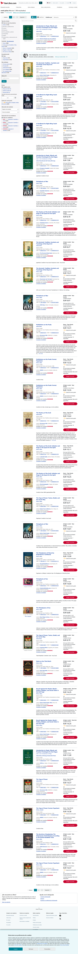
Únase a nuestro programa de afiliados (25, 918)
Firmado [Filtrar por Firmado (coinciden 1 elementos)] (5, 65)
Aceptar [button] (16, 949)
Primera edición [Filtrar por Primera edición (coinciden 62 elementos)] (7, 64)
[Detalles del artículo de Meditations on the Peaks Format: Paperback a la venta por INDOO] (28, 365)
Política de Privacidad (37, 922)
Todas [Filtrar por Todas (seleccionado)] (4, 56)
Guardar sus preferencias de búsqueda (48, 900)
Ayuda (74, 2)
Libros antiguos (31, 7)
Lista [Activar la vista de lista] (34, 17)
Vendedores (59, 7)
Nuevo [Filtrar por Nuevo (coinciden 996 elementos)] (5, 43)
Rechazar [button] (31, 949)
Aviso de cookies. (18, 945)
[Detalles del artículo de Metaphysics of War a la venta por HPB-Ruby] (28, 302)
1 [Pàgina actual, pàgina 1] (10, 17)
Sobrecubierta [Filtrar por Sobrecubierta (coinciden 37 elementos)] (6, 67)
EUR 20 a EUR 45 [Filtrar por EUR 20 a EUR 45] (6, 90)
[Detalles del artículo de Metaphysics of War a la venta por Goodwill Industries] (28, 188)
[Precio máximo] (11, 98)
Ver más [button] (41, 353)
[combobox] (28, 3)
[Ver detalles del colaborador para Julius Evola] (39, 31)
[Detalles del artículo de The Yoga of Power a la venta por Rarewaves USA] (28, 785)
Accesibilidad (35, 929)
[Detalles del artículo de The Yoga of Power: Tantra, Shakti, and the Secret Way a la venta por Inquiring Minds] (28, 641)
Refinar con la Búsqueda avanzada (21, 12)
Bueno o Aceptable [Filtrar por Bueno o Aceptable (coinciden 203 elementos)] (8, 48)
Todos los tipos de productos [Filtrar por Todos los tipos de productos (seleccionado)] (9, 23)
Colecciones (18, 7)
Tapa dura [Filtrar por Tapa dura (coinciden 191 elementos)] (6, 57)
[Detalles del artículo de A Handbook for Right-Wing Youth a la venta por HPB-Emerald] (28, 101)
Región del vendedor (6, 109)
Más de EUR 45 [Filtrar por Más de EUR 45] (6, 92)
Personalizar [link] (47, 949)
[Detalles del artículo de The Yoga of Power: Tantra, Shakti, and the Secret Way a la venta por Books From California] (28, 504)
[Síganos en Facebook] (60, 915)
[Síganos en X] (60, 919)
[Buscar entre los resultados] (49, 21)
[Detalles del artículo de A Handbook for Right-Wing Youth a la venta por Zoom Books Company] (28, 130)
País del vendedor (6, 112)
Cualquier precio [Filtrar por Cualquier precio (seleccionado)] (6, 87)
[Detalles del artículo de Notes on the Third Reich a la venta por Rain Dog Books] (28, 667)
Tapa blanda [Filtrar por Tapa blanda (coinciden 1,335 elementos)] (7, 59)
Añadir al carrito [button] (70, 44)
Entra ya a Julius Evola (61, 57)
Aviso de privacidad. (64, 945)
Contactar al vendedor (41, 43)
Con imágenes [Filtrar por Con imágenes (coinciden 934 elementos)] (7, 69)
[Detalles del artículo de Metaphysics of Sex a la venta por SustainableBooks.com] (28, 582)
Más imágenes (28, 616)
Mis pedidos (8, 922)
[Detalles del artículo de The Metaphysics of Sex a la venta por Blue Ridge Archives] (28, 610)
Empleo (34, 920)
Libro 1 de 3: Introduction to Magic (44, 29)
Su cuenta (62, 2)
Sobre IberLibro (36, 915)
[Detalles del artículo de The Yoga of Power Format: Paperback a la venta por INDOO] (28, 814)
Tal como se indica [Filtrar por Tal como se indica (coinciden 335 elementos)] (8, 51)
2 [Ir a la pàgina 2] (38, 890)
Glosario (42, 898)
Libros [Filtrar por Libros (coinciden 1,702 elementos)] (5, 24)
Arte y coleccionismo (45, 7)
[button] (76, 20)
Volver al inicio (39, 909)
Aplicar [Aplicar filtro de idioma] (4, 81)
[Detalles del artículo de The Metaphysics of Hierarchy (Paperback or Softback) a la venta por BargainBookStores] (28, 559)
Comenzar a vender (73, 7)
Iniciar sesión (55, 2)
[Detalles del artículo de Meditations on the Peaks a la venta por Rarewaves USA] (28, 331)
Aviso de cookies (36, 927)
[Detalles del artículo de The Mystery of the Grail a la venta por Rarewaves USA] (28, 419)
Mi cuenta (8, 920)
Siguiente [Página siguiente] (22, 17)
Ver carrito (8, 924)
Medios (34, 917)
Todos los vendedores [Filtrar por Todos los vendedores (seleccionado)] (8, 117)
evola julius (9, 12)
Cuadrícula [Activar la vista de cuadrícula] (40, 17)
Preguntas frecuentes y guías (51, 915)
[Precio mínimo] (4, 98)
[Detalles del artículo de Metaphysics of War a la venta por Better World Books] (28, 530)
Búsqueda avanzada (5, 7)
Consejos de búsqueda (45, 896)
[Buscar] (40, 3)
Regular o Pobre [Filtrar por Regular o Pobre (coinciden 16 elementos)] (7, 49)
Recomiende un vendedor (24, 921)
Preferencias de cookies (42, 943)
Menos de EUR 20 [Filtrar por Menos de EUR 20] (6, 88)
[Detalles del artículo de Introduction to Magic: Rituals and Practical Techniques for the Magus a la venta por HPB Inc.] (28, 756)
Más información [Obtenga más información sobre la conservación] (10, 41)
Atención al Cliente (49, 917)
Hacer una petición (6, 902)
